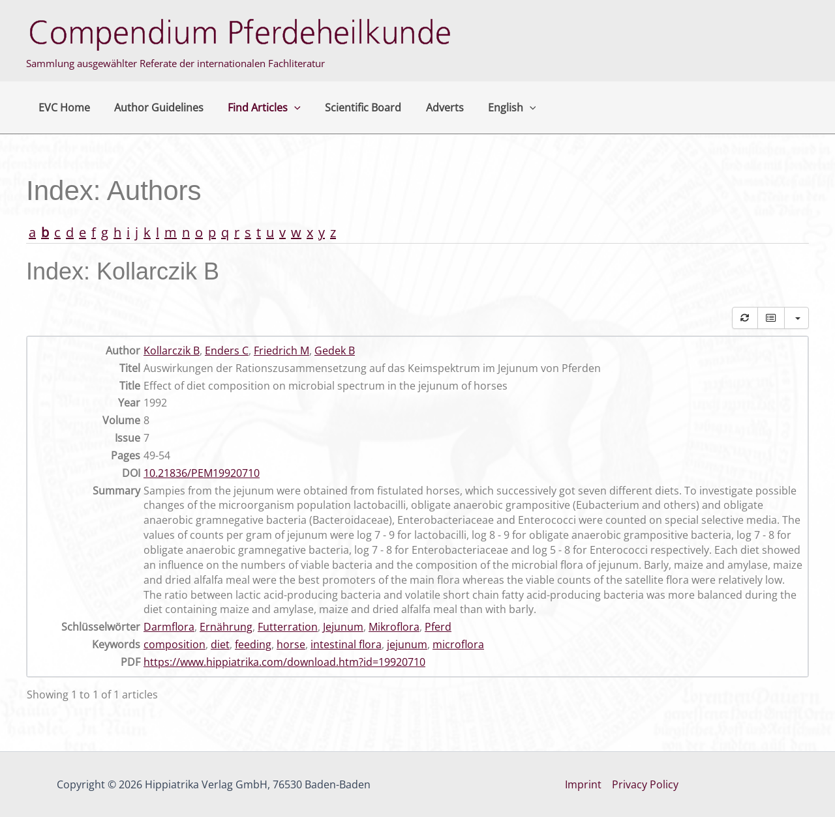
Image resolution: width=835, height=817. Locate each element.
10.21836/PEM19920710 (202, 473)
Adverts (429, 107)
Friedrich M (281, 350)
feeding (253, 644)
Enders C (227, 350)
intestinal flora (346, 644)
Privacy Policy (645, 784)
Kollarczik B (172, 350)
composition (174, 644)
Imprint (583, 784)
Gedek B (334, 350)
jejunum (407, 644)
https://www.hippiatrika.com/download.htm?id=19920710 (284, 662)
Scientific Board (351, 107)
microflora (458, 644)
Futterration (288, 627)
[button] (285, 107)
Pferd (438, 627)
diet (220, 644)
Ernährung (226, 627)
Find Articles (255, 107)
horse (291, 644)
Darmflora (169, 627)
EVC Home (62, 107)
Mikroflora (394, 627)
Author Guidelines (153, 107)
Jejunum (343, 627)
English (493, 107)
